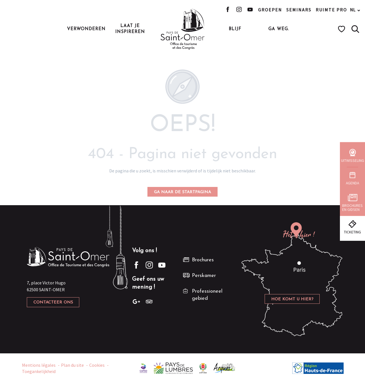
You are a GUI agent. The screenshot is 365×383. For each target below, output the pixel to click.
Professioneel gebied (207, 295)
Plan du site (72, 365)
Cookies (97, 365)
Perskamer (204, 275)
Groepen (270, 10)
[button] (355, 29)
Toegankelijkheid (39, 371)
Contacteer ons (53, 302)
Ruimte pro (331, 10)
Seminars (298, 10)
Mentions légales (39, 365)
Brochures (203, 260)
